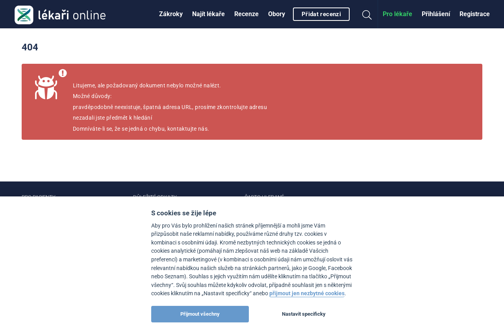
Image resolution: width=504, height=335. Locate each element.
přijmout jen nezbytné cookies (307, 293)
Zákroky (171, 14)
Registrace (475, 14)
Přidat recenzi (321, 14)
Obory (276, 14)
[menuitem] (170, 14)
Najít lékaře (208, 14)
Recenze (246, 14)
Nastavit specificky (304, 314)
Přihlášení (436, 14)
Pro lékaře (397, 14)
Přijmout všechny (200, 314)
